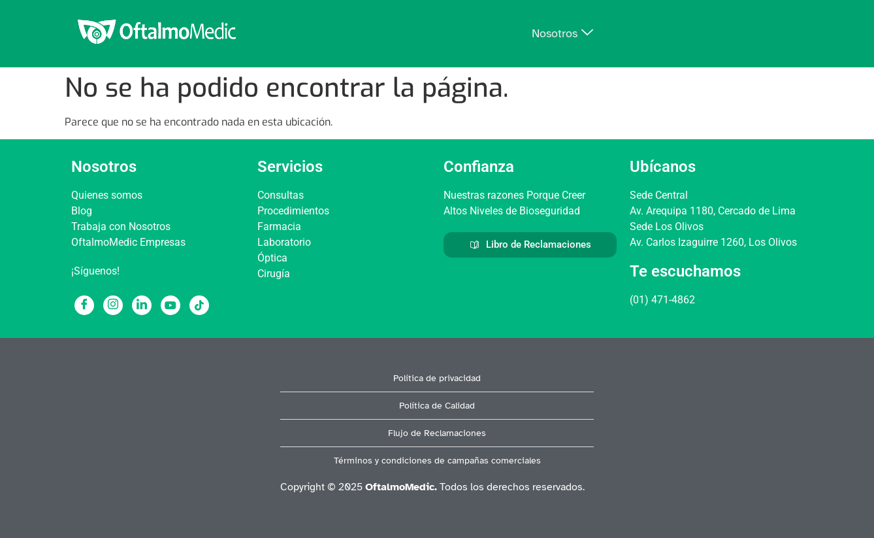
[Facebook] (84, 305)
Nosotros (562, 33)
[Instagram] (113, 305)
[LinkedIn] (142, 305)
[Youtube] (170, 305)
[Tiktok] (199, 305)
